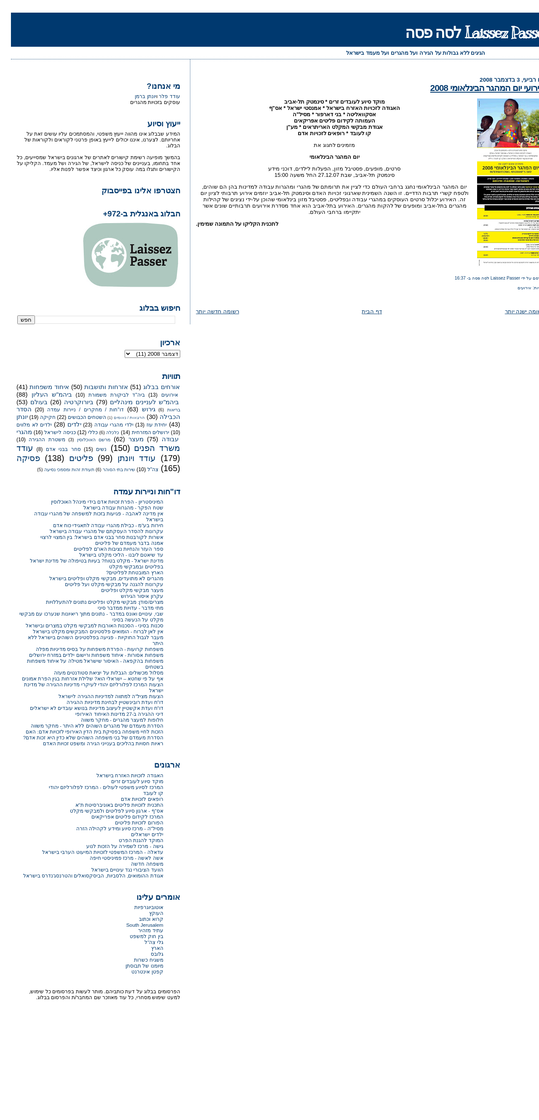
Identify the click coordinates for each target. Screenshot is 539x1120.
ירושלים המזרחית (140, 432)
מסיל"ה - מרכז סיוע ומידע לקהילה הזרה (108, 828)
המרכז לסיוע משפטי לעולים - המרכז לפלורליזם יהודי (95, 787)
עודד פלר (158, 96)
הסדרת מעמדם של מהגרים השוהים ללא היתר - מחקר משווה (86, 725)
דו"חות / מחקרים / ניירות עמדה (74, 410)
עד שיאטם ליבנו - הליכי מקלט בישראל (110, 554)
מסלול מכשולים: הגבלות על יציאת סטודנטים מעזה (97, 672)
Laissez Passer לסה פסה (466, 32)
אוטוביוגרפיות (137, 907)
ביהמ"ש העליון (41, 394)
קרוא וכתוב (140, 919)
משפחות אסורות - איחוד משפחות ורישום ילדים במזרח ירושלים (85, 655)
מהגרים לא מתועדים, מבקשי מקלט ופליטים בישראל (95, 578)
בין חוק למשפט (135, 936)
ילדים (63, 424)
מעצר (125, 439)
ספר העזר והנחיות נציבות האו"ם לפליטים (107, 549)
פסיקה (17, 458)
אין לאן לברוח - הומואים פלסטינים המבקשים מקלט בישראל (87, 631)
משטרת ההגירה (36, 440)
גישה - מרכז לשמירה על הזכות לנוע (113, 846)
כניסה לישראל (49, 432)
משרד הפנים (146, 448)
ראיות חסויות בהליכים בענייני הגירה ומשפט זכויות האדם (92, 743)
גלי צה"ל (142, 942)
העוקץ (145, 913)
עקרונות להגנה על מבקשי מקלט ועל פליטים (103, 584)
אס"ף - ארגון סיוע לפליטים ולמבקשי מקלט (105, 810)
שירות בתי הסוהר (108, 469)
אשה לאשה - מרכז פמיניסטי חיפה (115, 858)
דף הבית (361, 311)
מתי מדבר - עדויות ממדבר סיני (119, 608)
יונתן (11, 416)
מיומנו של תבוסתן (133, 965)
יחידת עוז (146, 425)
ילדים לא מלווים (23, 425)
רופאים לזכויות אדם (131, 799)
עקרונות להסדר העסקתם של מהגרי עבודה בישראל (95, 531)
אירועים (513, 287)
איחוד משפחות (38, 387)
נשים (90, 449)
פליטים (70, 458)
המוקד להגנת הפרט (130, 840)
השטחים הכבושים (76, 417)
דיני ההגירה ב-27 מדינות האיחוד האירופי (108, 714)
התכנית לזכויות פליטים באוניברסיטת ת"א (108, 805)
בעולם (28, 402)
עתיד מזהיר (139, 930)
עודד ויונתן (126, 458)
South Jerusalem (133, 925)
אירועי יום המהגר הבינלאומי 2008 (476, 88)
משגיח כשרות (137, 960)
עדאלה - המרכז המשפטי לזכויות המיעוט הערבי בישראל (91, 852)
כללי (82, 432)
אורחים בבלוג (150, 387)
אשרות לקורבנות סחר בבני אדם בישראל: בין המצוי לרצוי (90, 537)
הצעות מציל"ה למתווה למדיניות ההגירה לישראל (100, 696)
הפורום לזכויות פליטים (128, 822)
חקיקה (37, 417)
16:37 (449, 278)
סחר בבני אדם (52, 449)
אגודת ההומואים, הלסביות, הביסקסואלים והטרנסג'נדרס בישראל (82, 875)
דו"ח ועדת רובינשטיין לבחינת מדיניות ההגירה (104, 702)
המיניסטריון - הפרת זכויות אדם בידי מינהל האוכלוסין (96, 501)
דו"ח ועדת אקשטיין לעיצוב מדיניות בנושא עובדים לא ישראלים (85, 708)
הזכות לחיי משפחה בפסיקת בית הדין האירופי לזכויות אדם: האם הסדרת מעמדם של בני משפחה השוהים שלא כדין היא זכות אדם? (82, 734)
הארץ (146, 948)
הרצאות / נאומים (118, 417)
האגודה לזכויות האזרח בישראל (118, 775)
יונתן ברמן (134, 96)
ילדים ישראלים (136, 834)
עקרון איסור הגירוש (131, 596)
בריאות (162, 409)
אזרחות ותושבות (95, 387)
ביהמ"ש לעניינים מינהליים (133, 402)
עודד (13, 448)
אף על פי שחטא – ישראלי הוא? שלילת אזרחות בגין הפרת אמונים (81, 678)
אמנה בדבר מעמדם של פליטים (118, 543)
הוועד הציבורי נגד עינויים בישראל (116, 869)
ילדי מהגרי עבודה (103, 425)
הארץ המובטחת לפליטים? (123, 572)
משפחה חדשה (136, 864)
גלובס (146, 954)
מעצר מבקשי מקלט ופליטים (121, 590)
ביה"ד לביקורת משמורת (105, 395)
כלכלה (101, 432)
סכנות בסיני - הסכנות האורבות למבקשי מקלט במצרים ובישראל (83, 625)
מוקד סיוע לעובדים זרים (126, 781)
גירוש (137, 409)
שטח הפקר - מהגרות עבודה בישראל (112, 507)
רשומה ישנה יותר (514, 311)
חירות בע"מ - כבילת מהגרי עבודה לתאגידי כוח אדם (97, 525)
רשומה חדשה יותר (206, 311)
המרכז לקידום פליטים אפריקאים (116, 816)
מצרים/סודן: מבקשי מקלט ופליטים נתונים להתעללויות (93, 602)
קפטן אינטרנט (136, 971)
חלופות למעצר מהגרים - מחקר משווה (111, 720)
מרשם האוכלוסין (82, 439)
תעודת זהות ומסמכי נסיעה (58, 469)
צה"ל (141, 469)
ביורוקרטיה (68, 402)
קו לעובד (142, 793)
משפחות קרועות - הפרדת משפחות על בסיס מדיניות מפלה (88, 649)
